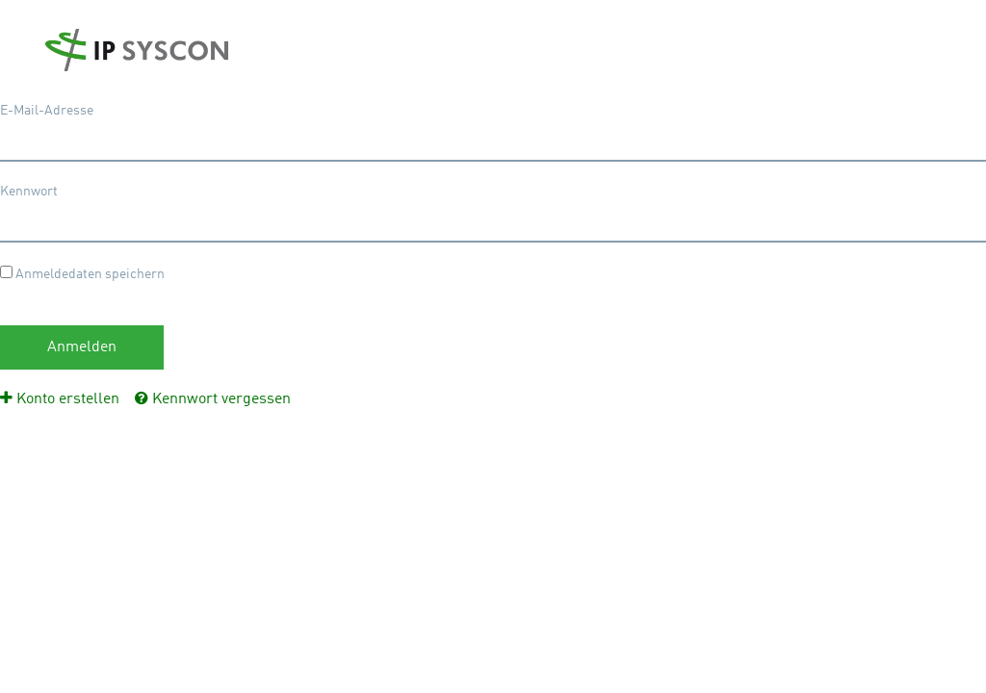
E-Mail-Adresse (46, 110)
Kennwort (29, 191)
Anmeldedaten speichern (82, 273)
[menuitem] (59, 399)
